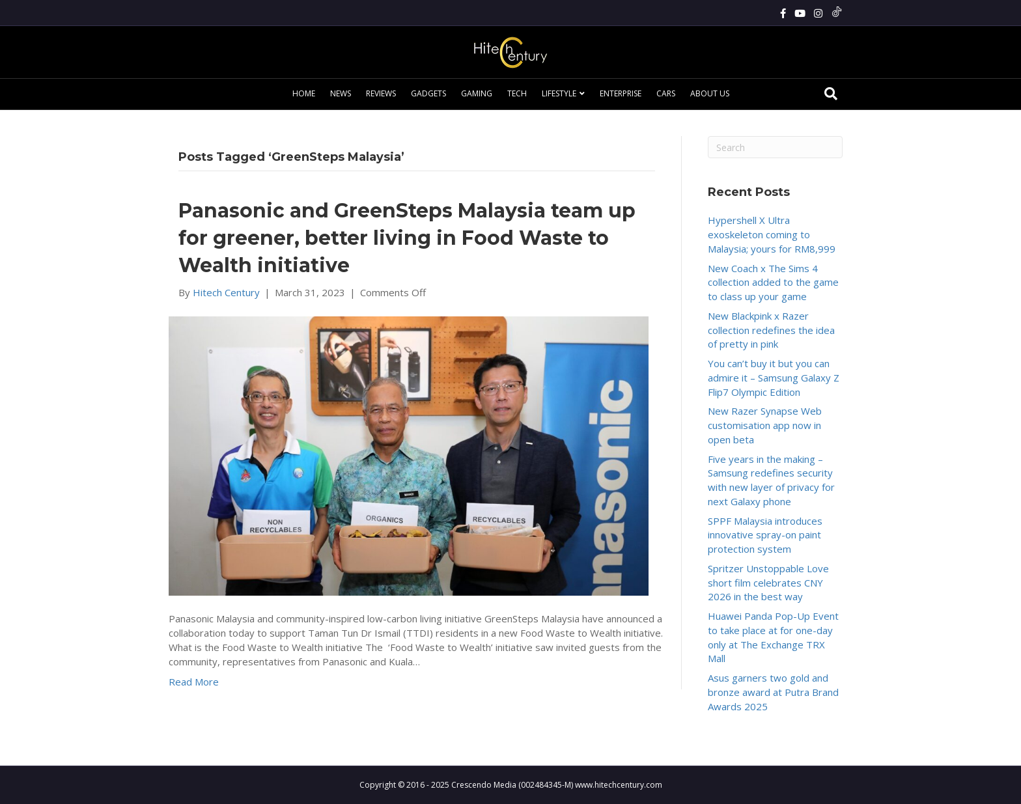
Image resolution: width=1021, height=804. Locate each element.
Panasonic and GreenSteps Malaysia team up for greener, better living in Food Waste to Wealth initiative (407, 238)
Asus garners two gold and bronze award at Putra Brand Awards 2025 (773, 692)
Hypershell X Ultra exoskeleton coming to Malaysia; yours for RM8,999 (771, 234)
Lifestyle (559, 93)
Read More (194, 681)
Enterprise (620, 93)
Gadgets (428, 93)
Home (303, 93)
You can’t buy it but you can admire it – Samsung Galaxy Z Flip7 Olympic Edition (773, 377)
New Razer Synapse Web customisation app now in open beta (765, 425)
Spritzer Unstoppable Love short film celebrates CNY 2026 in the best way (768, 582)
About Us (709, 93)
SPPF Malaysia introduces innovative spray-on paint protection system (765, 535)
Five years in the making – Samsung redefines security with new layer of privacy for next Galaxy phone (771, 480)
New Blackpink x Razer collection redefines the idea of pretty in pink (771, 330)
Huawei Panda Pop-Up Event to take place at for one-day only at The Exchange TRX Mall (773, 637)
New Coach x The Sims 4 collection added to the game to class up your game (773, 282)
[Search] (831, 93)
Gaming (476, 93)
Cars (665, 93)
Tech (517, 93)
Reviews (381, 93)
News (340, 93)
